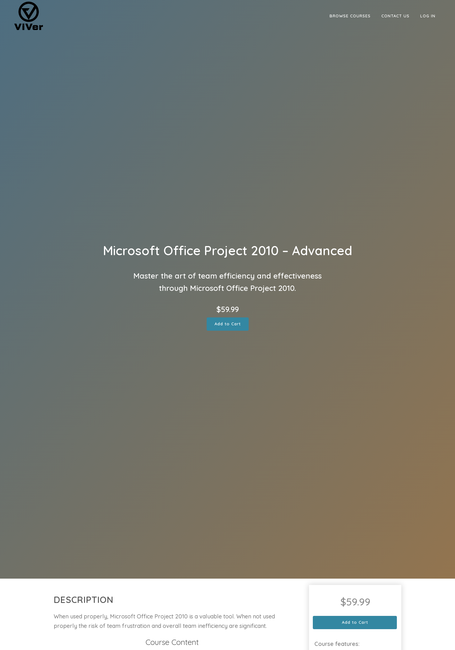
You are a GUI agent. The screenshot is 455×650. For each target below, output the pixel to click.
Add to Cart (228, 323)
